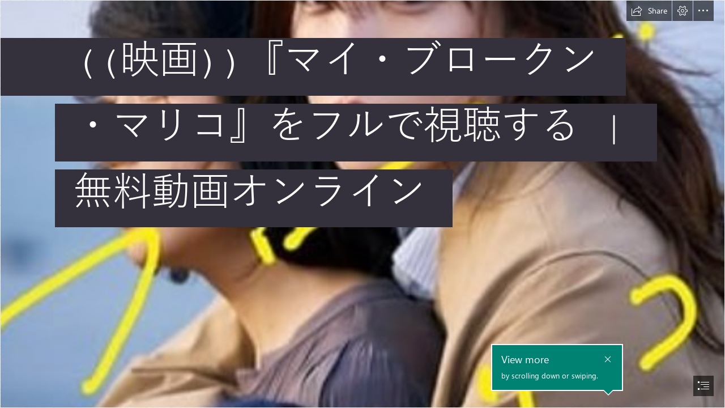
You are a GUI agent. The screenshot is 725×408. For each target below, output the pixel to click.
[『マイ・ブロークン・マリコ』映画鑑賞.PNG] (362, 204)
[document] (362, 204)
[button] (649, 11)
